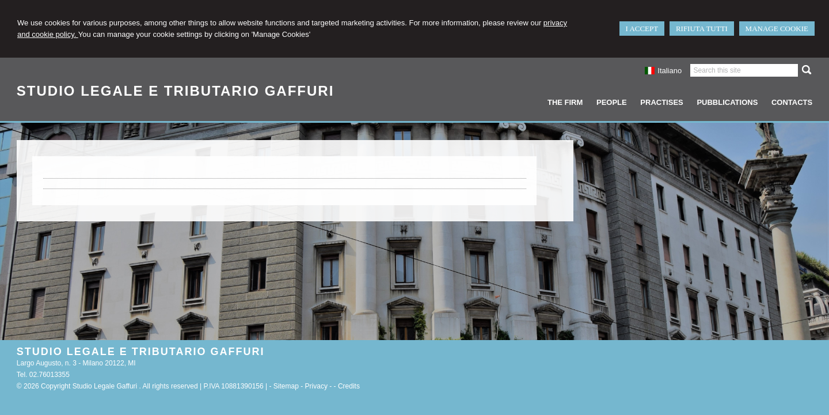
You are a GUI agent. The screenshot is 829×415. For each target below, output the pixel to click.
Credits (349, 386)
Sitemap (286, 386)
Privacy (316, 386)
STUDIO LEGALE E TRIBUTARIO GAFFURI (175, 91)
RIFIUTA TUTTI (702, 28)
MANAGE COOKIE (777, 28)
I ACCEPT (642, 28)
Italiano (663, 70)
